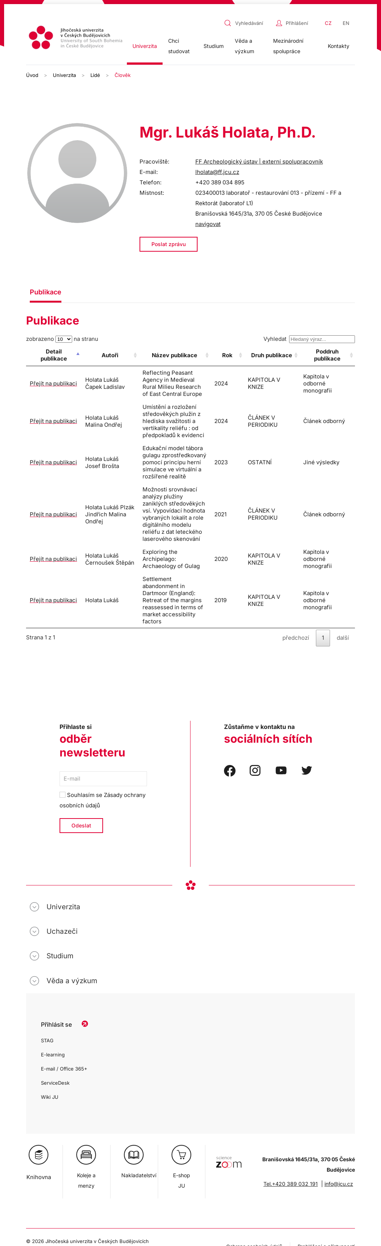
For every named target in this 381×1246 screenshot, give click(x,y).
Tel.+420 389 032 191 (290, 1106)
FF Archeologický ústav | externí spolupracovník (259, 161)
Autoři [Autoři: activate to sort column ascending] (96, 355)
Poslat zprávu (168, 244)
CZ (328, 23)
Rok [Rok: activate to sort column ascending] (250, 355)
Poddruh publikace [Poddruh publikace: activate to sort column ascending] (331, 355)
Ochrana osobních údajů (254, 1169)
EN (346, 23)
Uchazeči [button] (62, 853)
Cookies (35, 1174)
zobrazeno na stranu (62, 338)
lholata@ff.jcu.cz (217, 171)
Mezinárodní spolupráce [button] (288, 46)
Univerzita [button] (144, 46)
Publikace (45, 292)
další (343, 560)
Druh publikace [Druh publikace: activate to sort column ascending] (285, 355)
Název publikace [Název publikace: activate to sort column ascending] (181, 355)
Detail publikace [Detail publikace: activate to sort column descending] (47, 355)
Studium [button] (214, 46)
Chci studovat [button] (179, 46)
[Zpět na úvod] (76, 38)
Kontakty (338, 46)
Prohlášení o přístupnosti (326, 1169)
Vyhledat (309, 338)
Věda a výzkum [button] (244, 46)
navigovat (208, 223)
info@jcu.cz (338, 1106)
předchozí (295, 560)
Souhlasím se (102, 722)
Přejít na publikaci (42, 380)
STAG (47, 963)
